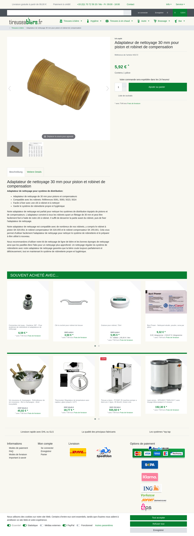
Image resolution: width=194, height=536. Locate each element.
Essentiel (16, 525)
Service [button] (179, 4)
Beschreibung (16, 172)
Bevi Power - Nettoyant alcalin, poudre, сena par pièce (165, 326)
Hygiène (95, 21)
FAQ (11, 451)
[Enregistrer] (157, 12)
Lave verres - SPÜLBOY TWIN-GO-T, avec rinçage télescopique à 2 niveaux (163, 401)
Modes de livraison (18, 454)
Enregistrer (46, 451)
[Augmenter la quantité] (124, 85)
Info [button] (168, 4)
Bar (180, 21)
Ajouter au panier (167, 87)
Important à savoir (17, 457)
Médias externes (53, 525)
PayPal (70, 525)
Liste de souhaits (124, 96)
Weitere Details (34, 172)
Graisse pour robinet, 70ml (111, 325)
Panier (44, 454)
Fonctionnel (86, 525)
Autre (144, 21)
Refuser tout (158, 524)
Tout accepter (158, 517)
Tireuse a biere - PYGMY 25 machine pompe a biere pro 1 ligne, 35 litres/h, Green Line (119, 401)
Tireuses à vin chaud (120, 21)
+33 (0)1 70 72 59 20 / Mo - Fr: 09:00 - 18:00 (97, 4)
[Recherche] (127, 12)
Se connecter (47, 448)
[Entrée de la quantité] (118, 87)
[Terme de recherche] (65, 12)
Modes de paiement (18, 448)
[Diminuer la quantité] (124, 89)
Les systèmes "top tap (159, 432)
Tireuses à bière (72, 21)
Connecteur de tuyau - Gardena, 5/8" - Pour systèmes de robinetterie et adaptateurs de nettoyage (25, 327)
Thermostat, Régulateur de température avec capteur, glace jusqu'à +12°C (72, 401)
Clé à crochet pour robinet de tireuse (69, 325)
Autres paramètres (104, 525)
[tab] (16, 172)
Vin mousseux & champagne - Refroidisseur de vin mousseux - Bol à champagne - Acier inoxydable (27, 402)
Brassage (163, 21)
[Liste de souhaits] (169, 12)
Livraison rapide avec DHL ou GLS (37, 432)
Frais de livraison (133, 103)
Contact (129, 4)
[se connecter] (141, 12)
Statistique (33, 525)
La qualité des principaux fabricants (98, 432)
